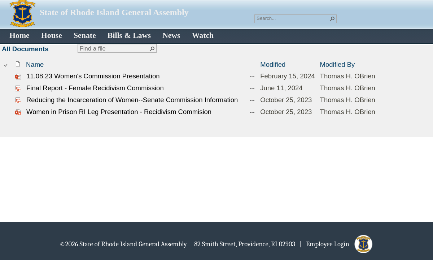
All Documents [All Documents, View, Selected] (25, 49)
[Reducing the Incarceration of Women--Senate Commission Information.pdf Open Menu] (252, 100)
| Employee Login (326, 244)
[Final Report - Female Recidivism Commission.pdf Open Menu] (252, 88)
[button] (332, 19)
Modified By (337, 64)
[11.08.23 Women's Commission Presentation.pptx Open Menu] (252, 76)
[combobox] (293, 18)
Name (35, 64)
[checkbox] (6, 64)
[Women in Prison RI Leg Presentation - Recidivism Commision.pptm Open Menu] (252, 112)
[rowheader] (7, 76)
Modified (272, 64)
